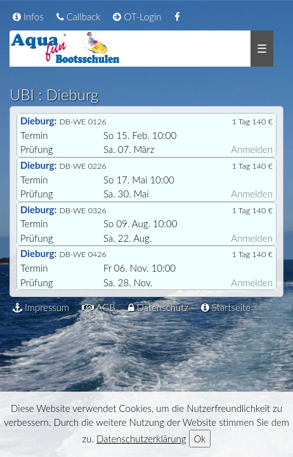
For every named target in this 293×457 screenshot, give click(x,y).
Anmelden (252, 149)
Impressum (41, 307)
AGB (98, 307)
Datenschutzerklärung (141, 438)
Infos (28, 16)
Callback (78, 16)
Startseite (226, 307)
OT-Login (137, 16)
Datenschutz (158, 307)
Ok (200, 438)
